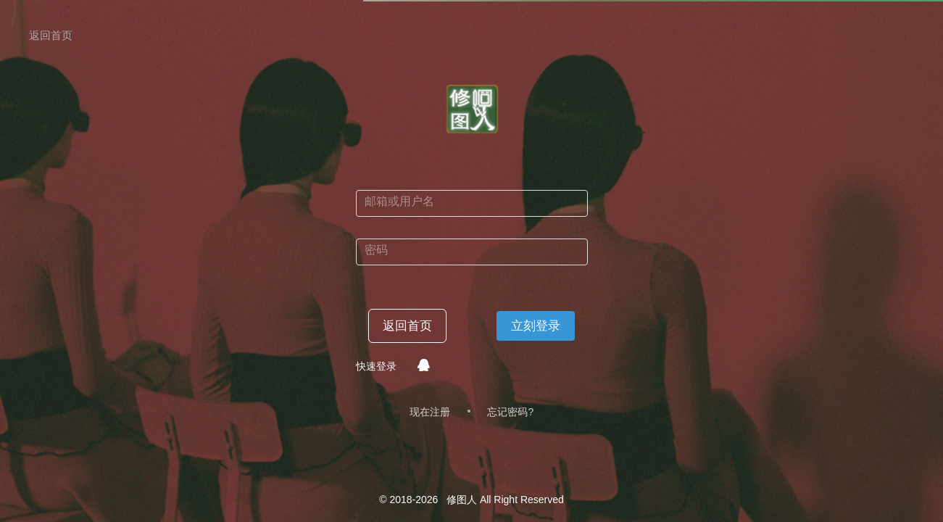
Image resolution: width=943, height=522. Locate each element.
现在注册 (430, 412)
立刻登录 (535, 326)
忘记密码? (510, 412)
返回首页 (407, 326)
